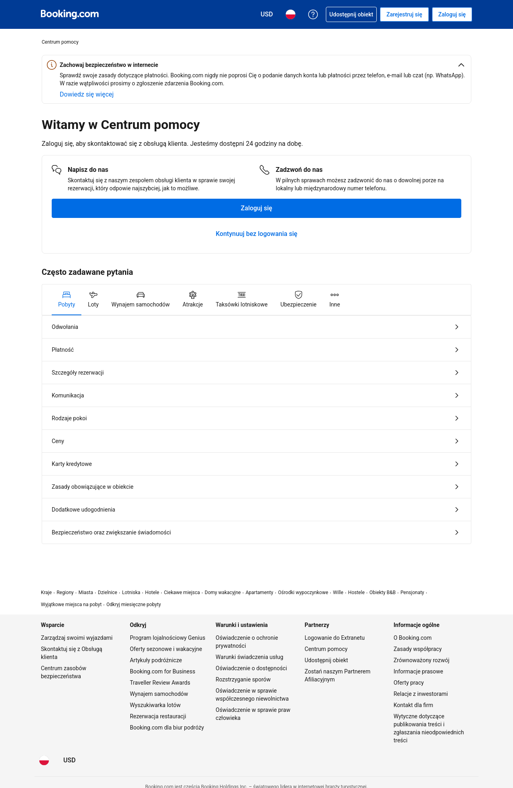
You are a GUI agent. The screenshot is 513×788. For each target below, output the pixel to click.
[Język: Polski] (44, 760)
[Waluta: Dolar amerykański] (70, 760)
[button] (256, 64)
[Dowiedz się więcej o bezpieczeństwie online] (87, 94)
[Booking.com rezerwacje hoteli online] (70, 14)
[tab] (66, 299)
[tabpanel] (256, 429)
